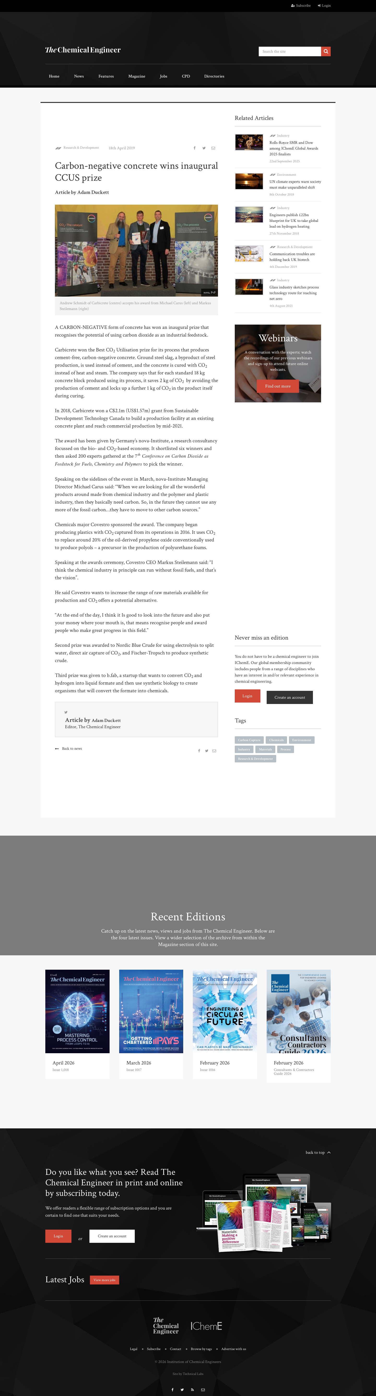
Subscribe (301, 5)
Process (244, 767)
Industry (283, 133)
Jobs (137, 76)
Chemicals (281, 747)
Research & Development (86, 146)
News (69, 76)
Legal (129, 1343)
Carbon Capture (251, 747)
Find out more (278, 395)
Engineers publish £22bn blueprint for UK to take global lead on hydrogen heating (291, 227)
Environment (286, 172)
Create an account (293, 705)
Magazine (116, 76)
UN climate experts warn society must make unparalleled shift (291, 185)
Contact (174, 1343)
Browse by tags (202, 1343)
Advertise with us (237, 1343)
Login (324, 5)
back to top (315, 1152)
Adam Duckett (110, 719)
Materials (298, 757)
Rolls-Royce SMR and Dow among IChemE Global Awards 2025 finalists (293, 146)
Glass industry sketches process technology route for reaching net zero (294, 302)
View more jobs (107, 1275)
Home (51, 76)
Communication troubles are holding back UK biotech (294, 266)
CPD (152, 76)
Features (91, 76)
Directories (175, 76)
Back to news (72, 748)
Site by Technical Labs (188, 1367)
